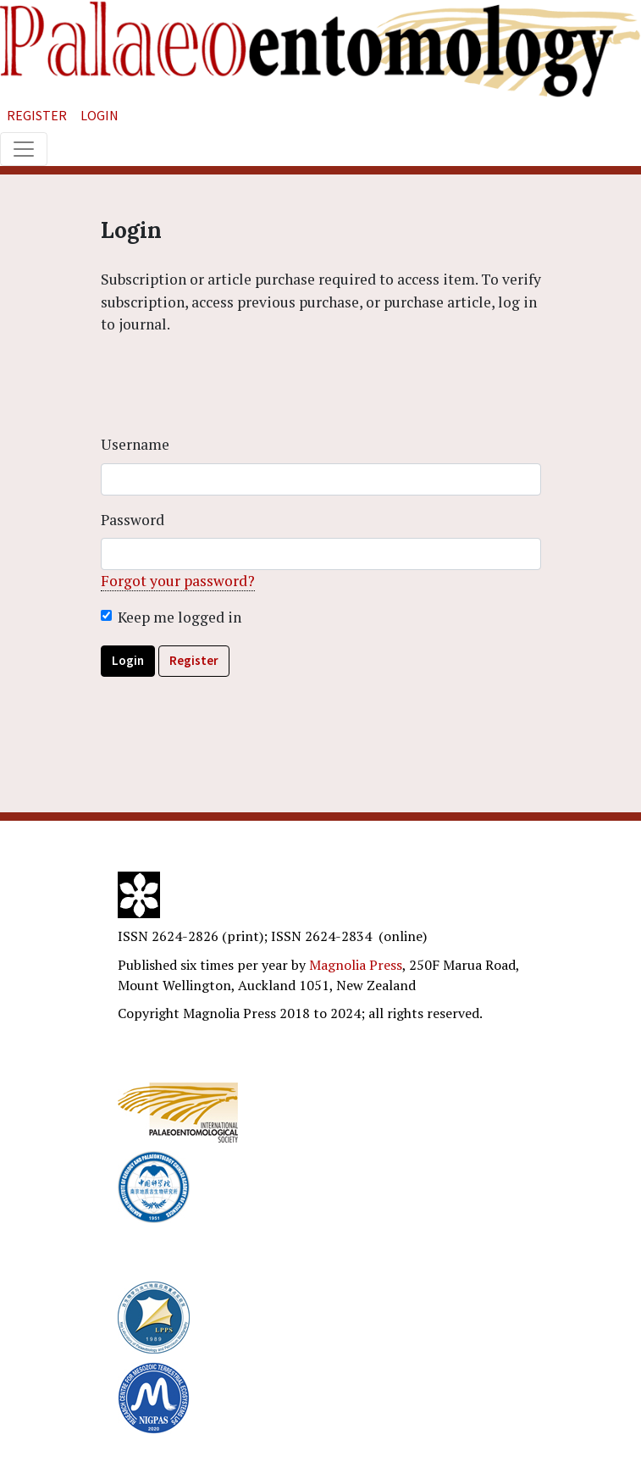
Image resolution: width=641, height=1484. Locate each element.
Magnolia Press (355, 964)
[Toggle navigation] (23, 149)
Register (37, 115)
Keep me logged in (179, 617)
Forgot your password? (178, 580)
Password (132, 519)
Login (99, 115)
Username (135, 444)
